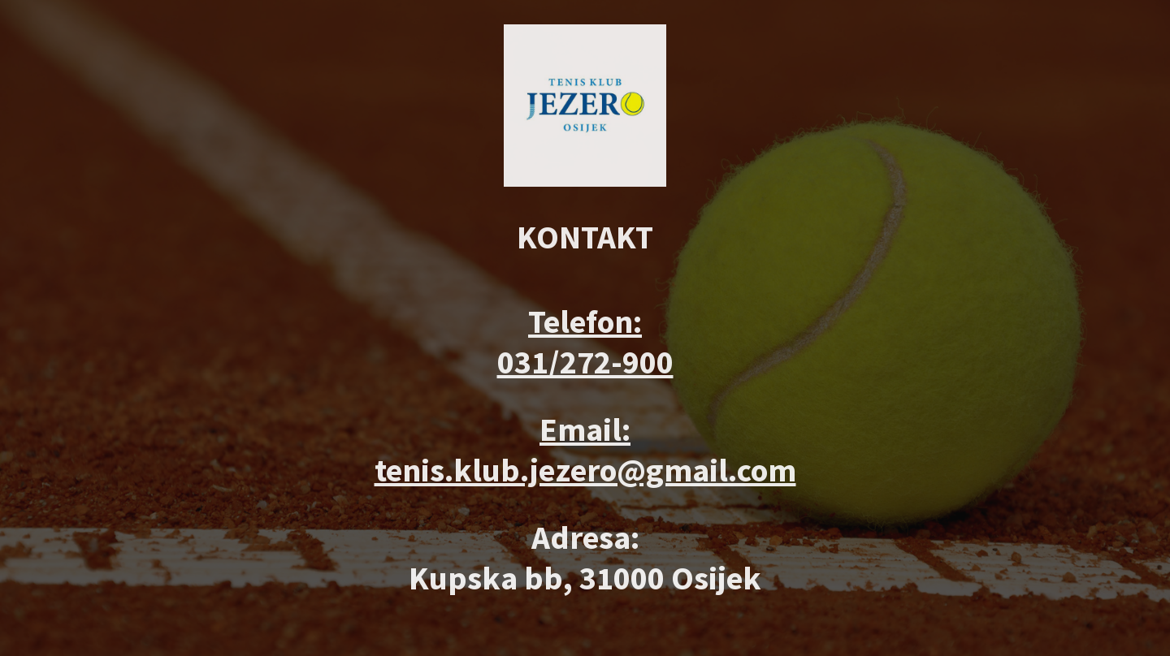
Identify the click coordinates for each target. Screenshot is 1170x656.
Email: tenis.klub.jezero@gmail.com (585, 449)
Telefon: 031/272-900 (585, 341)
